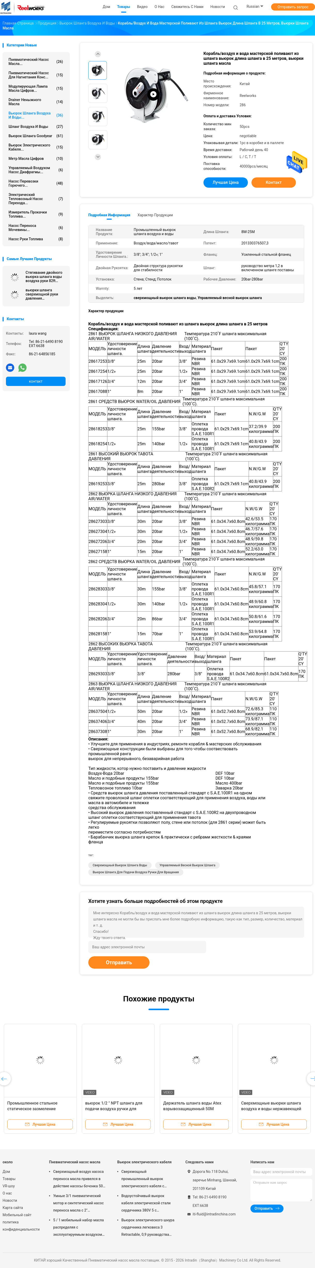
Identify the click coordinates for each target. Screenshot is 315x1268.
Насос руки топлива (36, 239)
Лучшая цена (226, 182)
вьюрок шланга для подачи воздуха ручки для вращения (136, 872)
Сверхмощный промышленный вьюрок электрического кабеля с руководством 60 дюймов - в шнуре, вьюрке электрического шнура (148, 1180)
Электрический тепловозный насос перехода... (36, 199)
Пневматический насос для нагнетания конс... (36, 75)
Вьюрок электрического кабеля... (36, 147)
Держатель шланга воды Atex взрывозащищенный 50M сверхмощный (192, 1109)
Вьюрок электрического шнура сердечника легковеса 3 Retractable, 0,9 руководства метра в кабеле (147, 1228)
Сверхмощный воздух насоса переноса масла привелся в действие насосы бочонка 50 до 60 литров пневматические (79, 1180)
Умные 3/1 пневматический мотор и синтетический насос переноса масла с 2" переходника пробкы (78, 1204)
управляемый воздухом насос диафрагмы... (36, 170)
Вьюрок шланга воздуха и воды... (36, 115)
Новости (10, 1200)
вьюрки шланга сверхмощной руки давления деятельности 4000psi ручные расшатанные (44, 294)
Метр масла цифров (36, 158)
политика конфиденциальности (21, 1225)
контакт (35, 381)
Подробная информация (109, 215)
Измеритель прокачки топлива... (36, 214)
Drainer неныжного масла (36, 102)
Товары (9, 1179)
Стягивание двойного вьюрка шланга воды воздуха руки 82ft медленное (44, 276)
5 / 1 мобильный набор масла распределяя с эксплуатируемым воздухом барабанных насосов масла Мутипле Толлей (78, 1228)
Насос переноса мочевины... (36, 228)
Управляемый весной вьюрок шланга (187, 865)
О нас (7, 1193)
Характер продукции (155, 215)
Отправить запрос (293, 7)
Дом (6, 1172)
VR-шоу (9, 1186)
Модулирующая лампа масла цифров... (36, 88)
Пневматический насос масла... (36, 61)
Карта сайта (13, 1208)
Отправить (119, 962)
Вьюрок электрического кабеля (144, 1162)
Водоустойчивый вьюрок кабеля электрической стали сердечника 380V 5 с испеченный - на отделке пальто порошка (145, 1204)
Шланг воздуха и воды (36, 126)
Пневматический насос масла (74, 1162)
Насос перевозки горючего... (36, 183)
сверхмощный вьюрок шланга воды (120, 865)
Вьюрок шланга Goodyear (36, 135)
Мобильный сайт (17, 1215)
